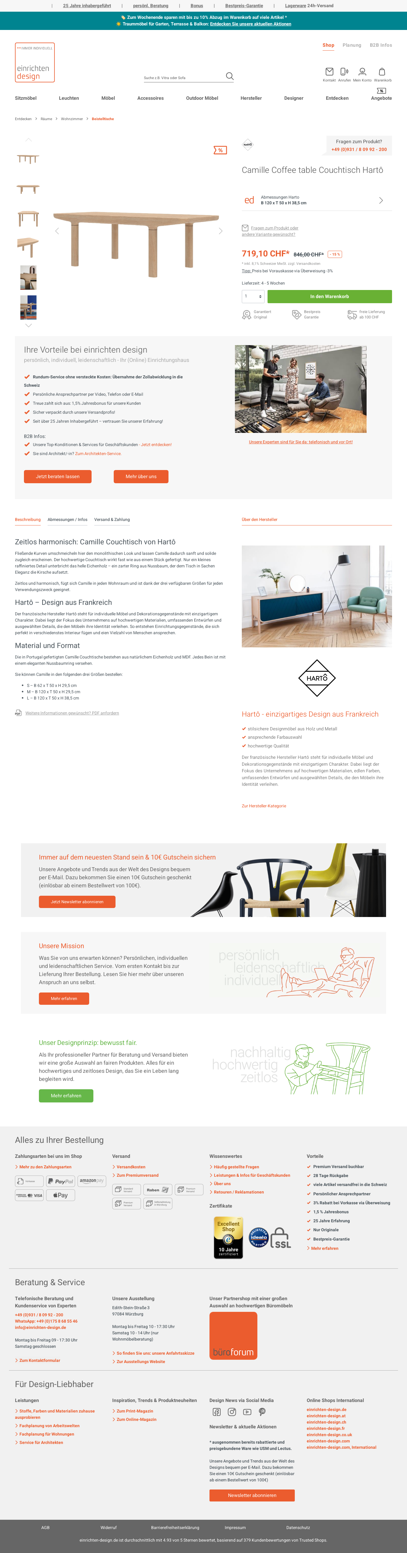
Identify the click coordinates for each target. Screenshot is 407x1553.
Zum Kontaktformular (37, 1360)
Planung (352, 45)
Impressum (235, 1528)
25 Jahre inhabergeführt (87, 5)
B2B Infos (381, 45)
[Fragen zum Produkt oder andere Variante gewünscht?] (270, 231)
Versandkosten (128, 1167)
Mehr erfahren (64, 998)
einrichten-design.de (327, 1410)
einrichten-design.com (328, 1441)
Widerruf (109, 1528)
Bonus (197, 5)
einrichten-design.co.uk (329, 1435)
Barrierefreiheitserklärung (175, 1528)
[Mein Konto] (344, 73)
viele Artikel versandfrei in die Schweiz (347, 1185)
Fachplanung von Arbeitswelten (47, 1426)
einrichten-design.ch (326, 1422)
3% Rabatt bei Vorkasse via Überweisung (348, 1203)
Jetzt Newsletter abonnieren (77, 902)
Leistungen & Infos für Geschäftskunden (249, 1175)
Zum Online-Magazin (134, 1419)
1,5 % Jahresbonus (328, 1212)
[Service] (359, 149)
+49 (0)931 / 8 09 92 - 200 (39, 1315)
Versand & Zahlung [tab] (112, 519)
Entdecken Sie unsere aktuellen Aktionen (250, 24)
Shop (328, 45)
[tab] (28, 519)
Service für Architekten (39, 1442)
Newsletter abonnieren (252, 1495)
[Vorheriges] (57, 232)
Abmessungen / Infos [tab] (67, 519)
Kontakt (329, 80)
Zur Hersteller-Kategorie (264, 806)
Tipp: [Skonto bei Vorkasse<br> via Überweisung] (247, 271)
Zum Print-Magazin (132, 1411)
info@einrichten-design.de (40, 1327)
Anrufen (344, 80)
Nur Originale (323, 1230)
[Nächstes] (221, 232)
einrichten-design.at (326, 1416)
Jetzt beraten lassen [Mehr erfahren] (58, 476)
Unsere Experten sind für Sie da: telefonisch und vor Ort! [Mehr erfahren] (301, 442)
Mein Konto (362, 80)
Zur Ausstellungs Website (138, 1362)
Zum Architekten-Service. (98, 454)
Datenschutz (298, 1528)
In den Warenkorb (329, 296)
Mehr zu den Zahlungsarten (43, 1167)
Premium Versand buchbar (335, 1167)
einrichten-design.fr (326, 1428)
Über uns (220, 1184)
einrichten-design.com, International (341, 1447)
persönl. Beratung (150, 5)
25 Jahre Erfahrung (328, 1221)
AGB (45, 1528)
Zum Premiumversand (135, 1175)
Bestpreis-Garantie (244, 5)
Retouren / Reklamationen (236, 1192)
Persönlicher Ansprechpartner (338, 1194)
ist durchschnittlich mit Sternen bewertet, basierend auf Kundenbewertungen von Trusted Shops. (203, 1540)
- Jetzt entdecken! (155, 445)
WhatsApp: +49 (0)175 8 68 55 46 (46, 1321)
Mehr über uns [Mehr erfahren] (141, 476)
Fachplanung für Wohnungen (44, 1434)
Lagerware (295, 5)
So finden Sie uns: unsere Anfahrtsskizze (153, 1353)
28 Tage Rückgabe (327, 1176)
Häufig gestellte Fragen (234, 1167)
